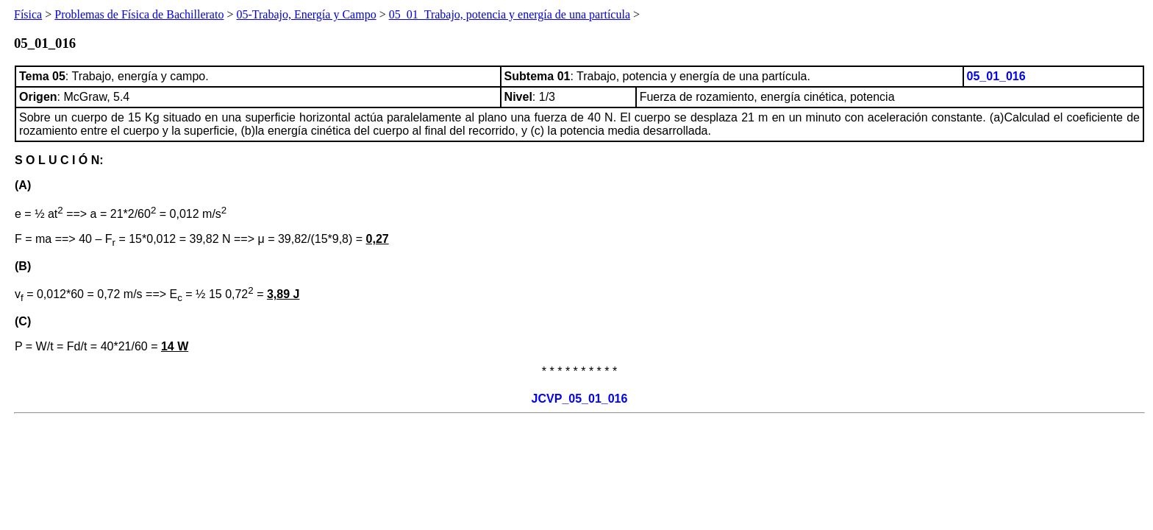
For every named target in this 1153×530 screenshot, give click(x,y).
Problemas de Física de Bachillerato (139, 14)
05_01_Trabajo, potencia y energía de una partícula (509, 14)
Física (28, 14)
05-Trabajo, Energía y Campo (306, 14)
